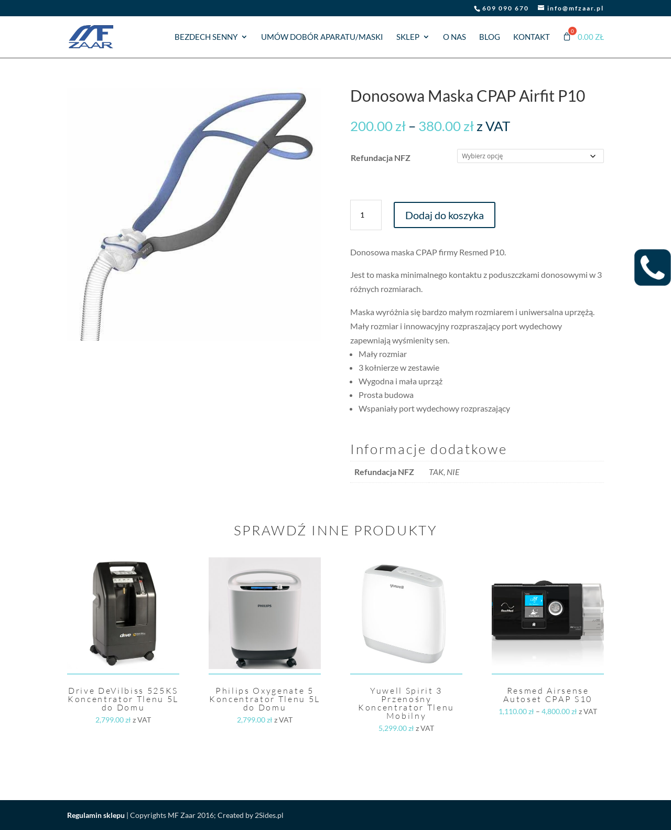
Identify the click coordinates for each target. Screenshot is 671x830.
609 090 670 (505, 8)
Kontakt (531, 37)
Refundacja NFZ (380, 158)
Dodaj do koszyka (444, 215)
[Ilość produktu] (366, 215)
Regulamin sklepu (96, 815)
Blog (489, 37)
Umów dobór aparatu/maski (322, 37)
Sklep (407, 37)
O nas (454, 37)
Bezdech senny (206, 37)
